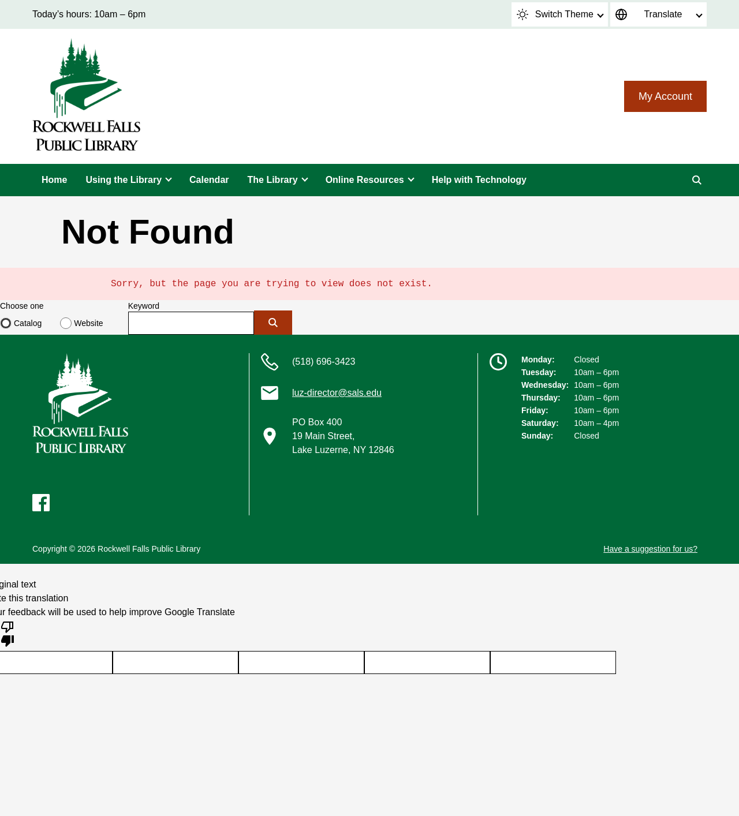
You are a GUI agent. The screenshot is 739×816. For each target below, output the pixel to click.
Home (54, 180)
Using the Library (123, 180)
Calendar (209, 180)
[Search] (697, 180)
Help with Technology (479, 180)
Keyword (143, 305)
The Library (273, 180)
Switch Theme (555, 14)
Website (88, 323)
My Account (665, 96)
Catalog (28, 323)
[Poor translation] (7, 633)
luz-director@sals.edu (337, 393)
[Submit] (273, 322)
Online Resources (365, 180)
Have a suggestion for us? (650, 548)
